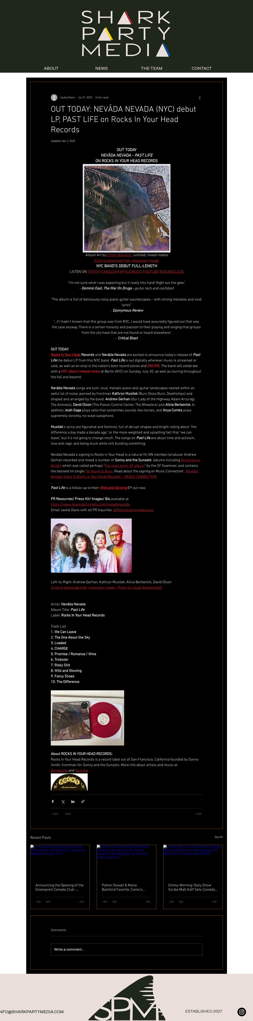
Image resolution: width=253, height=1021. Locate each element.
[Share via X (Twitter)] (63, 801)
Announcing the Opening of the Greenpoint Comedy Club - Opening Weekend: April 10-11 (59, 887)
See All (218, 837)
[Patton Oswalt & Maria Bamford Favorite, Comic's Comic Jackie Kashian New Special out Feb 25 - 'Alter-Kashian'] (126, 861)
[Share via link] (83, 801)
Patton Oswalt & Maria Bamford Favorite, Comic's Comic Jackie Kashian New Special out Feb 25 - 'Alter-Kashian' (122, 887)
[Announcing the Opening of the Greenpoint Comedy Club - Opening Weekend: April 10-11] (60, 861)
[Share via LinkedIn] (73, 801)
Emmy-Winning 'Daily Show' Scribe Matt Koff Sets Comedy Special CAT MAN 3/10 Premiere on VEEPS (191, 887)
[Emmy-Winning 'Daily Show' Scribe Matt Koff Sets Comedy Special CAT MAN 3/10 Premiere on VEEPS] (193, 861)
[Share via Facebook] (53, 801)
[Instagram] (241, 1012)
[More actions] (199, 97)
